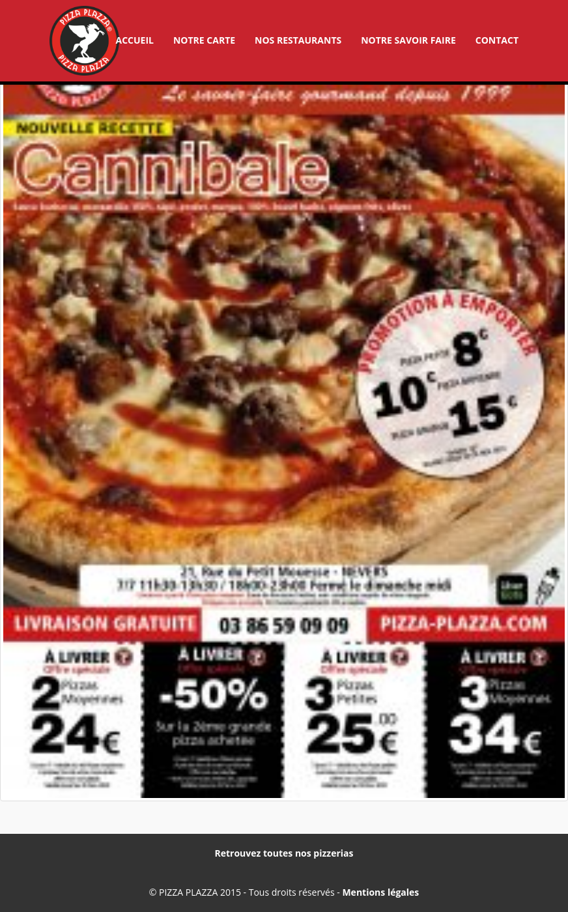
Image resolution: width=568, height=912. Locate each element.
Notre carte (204, 40)
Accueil (134, 40)
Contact (497, 40)
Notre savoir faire (408, 40)
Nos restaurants (298, 40)
